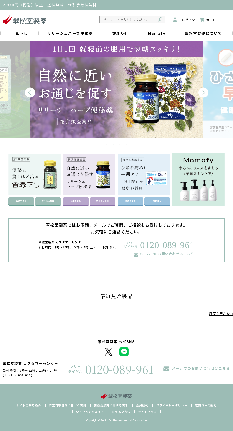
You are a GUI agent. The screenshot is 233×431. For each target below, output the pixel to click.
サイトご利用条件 (28, 405)
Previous (27, 94)
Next (200, 94)
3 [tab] (120, 144)
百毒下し (19, 33)
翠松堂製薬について (203, 33)
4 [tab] (126, 144)
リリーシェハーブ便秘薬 (70, 33)
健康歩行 (120, 33)
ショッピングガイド (90, 412)
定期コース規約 (206, 405)
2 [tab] (113, 144)
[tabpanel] (116, 89)
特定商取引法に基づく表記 (67, 405)
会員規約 (142, 405)
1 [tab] (106, 144)
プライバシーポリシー (171, 405)
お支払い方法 (121, 412)
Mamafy (156, 33)
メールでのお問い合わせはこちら (166, 254)
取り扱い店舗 (48, 201)
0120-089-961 (167, 245)
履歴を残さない (221, 313)
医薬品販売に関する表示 (111, 405)
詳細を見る (21, 201)
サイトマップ (147, 412)
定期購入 (157, 201)
